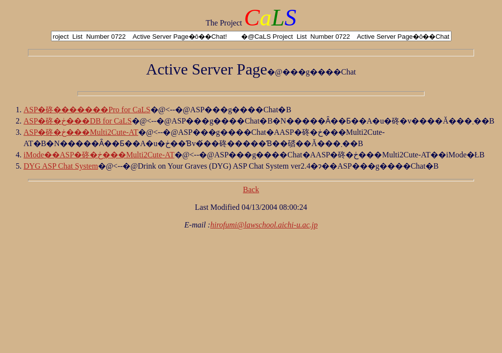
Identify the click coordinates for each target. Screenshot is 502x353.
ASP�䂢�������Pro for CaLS (87, 109)
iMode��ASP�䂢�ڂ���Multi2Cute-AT (99, 155)
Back (251, 189)
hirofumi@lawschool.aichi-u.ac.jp (264, 225)
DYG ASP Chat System (61, 166)
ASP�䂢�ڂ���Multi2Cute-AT (81, 132)
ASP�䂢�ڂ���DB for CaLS (78, 121)
